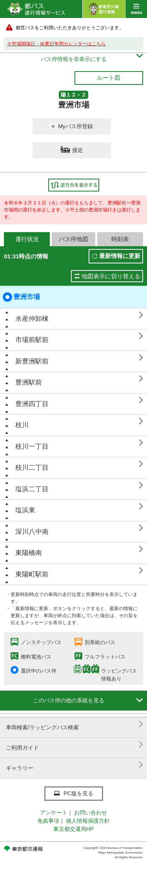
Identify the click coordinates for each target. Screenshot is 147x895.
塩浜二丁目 (32, 489)
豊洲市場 (21, 297)
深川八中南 (32, 531)
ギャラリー (74, 765)
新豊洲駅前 (32, 361)
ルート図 (108, 77)
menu (136, 9)
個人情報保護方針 (88, 821)
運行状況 (27, 239)
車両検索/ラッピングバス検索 (74, 724)
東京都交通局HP (73, 829)
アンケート (53, 812)
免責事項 (48, 821)
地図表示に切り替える (111, 276)
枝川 (22, 425)
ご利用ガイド (74, 745)
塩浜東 (25, 510)
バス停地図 (73, 239)
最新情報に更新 (119, 255)
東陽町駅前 (32, 574)
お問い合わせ (90, 812)
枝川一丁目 (32, 446)
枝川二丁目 (32, 467)
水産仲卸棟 (32, 318)
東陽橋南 (28, 553)
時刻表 (120, 239)
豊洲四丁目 (32, 404)
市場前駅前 (32, 340)
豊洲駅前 (28, 382)
